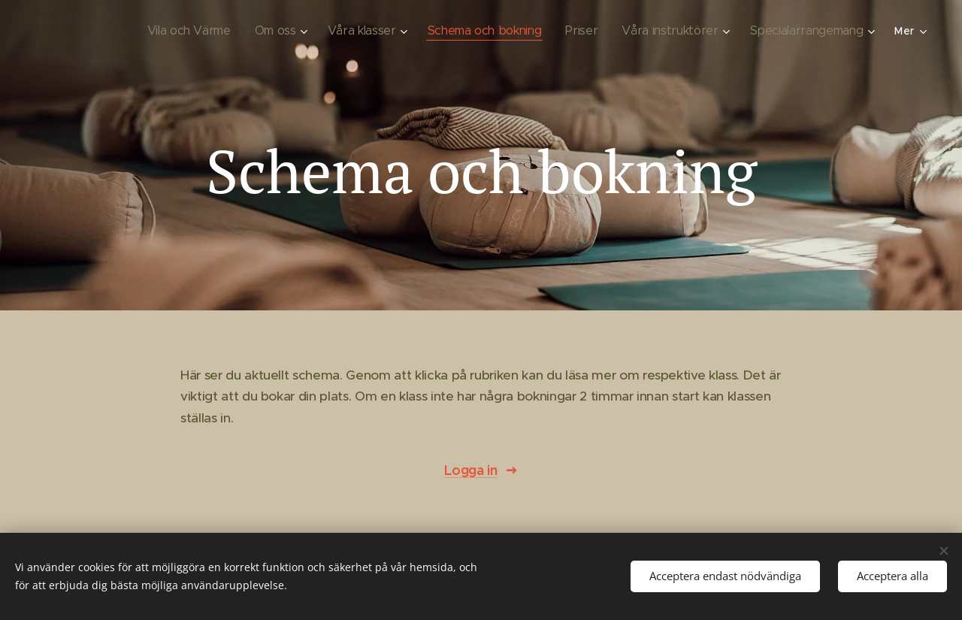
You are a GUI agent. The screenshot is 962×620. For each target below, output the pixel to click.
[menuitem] (200, 31)
